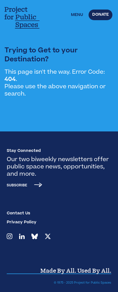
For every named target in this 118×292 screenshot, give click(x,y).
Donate (100, 15)
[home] (25, 18)
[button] (77, 15)
